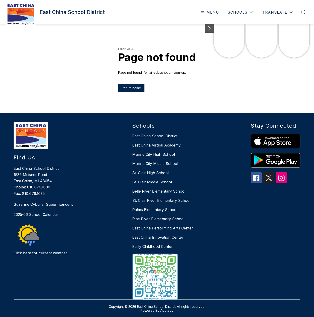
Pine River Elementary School (158, 219)
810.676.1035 (33, 193)
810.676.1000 (38, 187)
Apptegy (166, 310)
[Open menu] (209, 12)
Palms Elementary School (154, 209)
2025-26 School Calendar (36, 214)
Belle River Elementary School (158, 191)
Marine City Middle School (155, 163)
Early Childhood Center (152, 246)
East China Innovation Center (157, 237)
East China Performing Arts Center (162, 228)
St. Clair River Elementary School (161, 200)
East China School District (154, 136)
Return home (131, 88)
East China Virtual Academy (156, 145)
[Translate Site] (277, 12)
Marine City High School (153, 154)
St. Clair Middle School (152, 182)
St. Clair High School (150, 172)
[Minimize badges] (209, 28)
